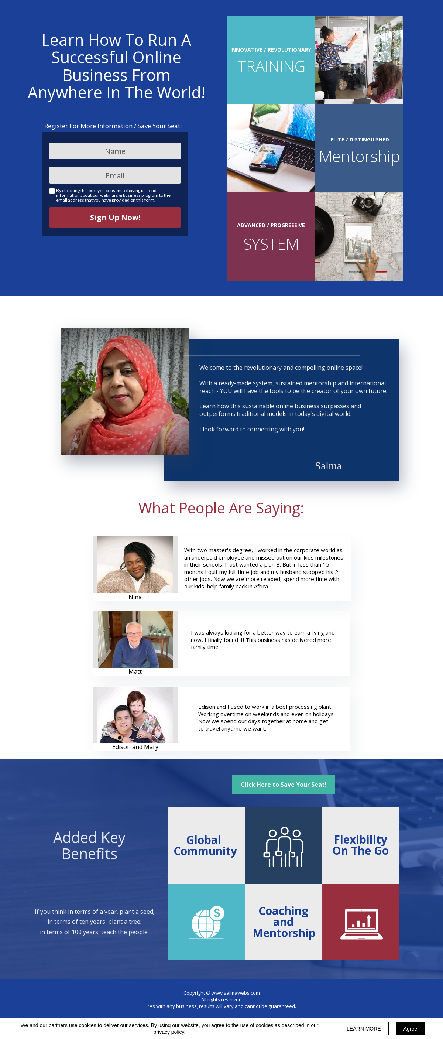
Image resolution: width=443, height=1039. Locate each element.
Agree (410, 1029)
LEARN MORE (364, 1029)
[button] (283, 784)
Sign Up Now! (115, 217)
